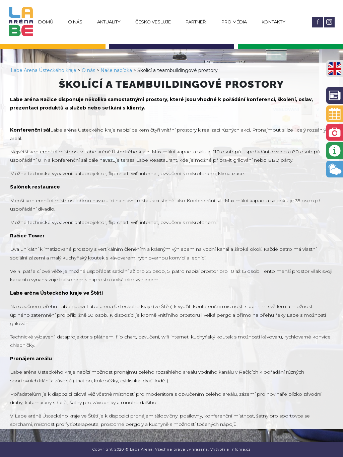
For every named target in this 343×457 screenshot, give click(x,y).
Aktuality (109, 21)
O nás (75, 21)
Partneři (196, 21)
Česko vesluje (153, 21)
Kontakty (273, 21)
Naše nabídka (116, 70)
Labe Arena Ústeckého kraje (43, 70)
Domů (45, 21)
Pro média (234, 21)
